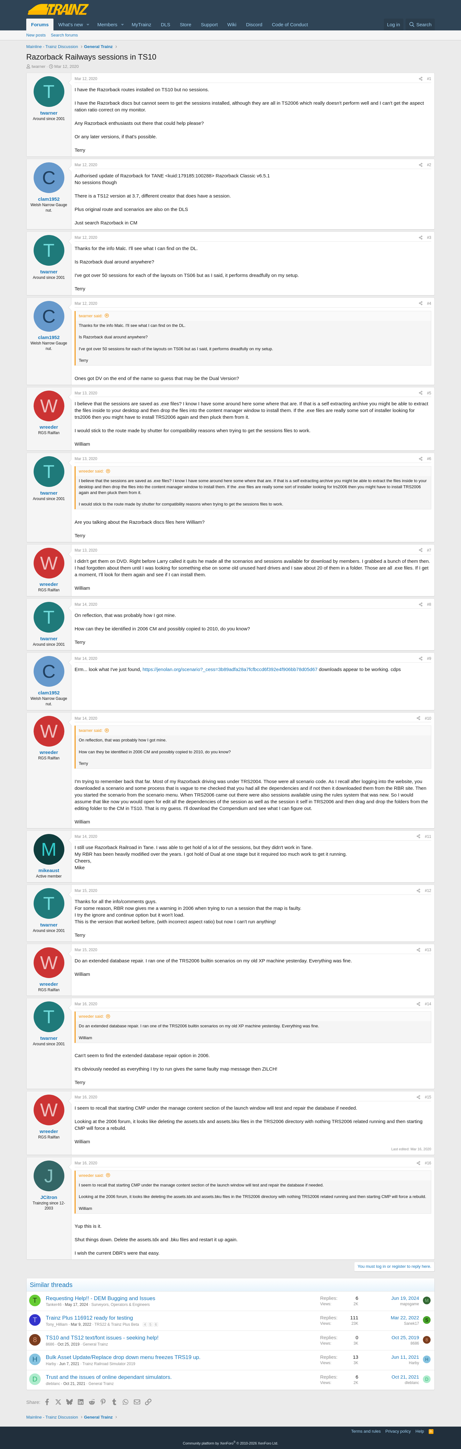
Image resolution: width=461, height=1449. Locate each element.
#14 (428, 1004)
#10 (428, 718)
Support (209, 24)
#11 (428, 836)
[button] (88, 24)
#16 (428, 1163)
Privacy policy (398, 1431)
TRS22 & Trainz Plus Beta (116, 1324)
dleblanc (53, 1383)
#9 (429, 658)
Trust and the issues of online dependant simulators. (109, 1377)
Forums (40, 24)
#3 (429, 237)
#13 (428, 950)
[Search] (420, 24)
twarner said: (90, 315)
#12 (428, 890)
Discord (254, 24)
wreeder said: (91, 471)
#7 (429, 550)
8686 (50, 1344)
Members (107, 24)
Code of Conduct (290, 24)
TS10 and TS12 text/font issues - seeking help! (102, 1338)
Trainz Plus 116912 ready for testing (89, 1318)
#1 (429, 79)
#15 (428, 1097)
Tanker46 (53, 1304)
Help (420, 1431)
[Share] (421, 79)
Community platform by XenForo (230, 1443)
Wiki (231, 24)
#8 (429, 604)
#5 (429, 393)
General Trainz (95, 1344)
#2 (429, 165)
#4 (429, 303)
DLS (165, 24)
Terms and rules (366, 1431)
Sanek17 (411, 1323)
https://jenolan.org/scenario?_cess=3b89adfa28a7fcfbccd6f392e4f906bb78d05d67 (230, 669)
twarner (38, 66)
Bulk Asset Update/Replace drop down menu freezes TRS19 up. (123, 1357)
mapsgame (409, 1304)
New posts (36, 35)
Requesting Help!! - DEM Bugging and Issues (100, 1298)
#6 (429, 459)
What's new (70, 24)
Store (185, 24)
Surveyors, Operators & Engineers (120, 1304)
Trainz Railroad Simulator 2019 (109, 1364)
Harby (51, 1364)
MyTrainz (141, 24)
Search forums (64, 35)
